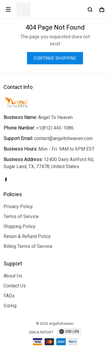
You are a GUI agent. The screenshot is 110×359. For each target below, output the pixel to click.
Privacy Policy (18, 206)
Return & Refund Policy (27, 236)
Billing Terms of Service (28, 246)
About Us (13, 276)
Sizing (10, 305)
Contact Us (15, 286)
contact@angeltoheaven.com (63, 138)
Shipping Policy (19, 226)
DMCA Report (41, 332)
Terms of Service (21, 216)
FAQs (9, 295)
